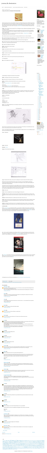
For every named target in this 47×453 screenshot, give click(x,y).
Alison (4, 299)
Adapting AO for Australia (23, 440)
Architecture (30, 442)
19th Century (4, 440)
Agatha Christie (39, 440)
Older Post (33, 432)
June (39, 100)
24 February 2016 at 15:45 (7, 372)
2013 (38, 75)
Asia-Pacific (38, 442)
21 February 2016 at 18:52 (7, 327)
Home (18, 432)
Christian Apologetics (41, 444)
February (39, 81)
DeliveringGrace (6, 286)
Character (15, 444)
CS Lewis (12, 444)
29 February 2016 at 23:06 (7, 428)
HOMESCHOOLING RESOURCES (8, 7)
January (39, 80)
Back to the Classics (27, 443)
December (39, 107)
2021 (38, 113)
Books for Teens (6, 444)
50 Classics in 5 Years (14, 440)
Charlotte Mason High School (28, 444)
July (39, 101)
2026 (38, 119)
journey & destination (9, 3)
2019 (38, 111)
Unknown (5, 315)
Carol (4, 320)
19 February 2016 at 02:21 (7, 317)
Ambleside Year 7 (6, 442)
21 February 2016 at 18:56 (7, 337)
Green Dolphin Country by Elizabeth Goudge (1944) (42, 31)
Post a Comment (5, 430)
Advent (28, 440)
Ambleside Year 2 (26, 441)
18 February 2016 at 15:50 (7, 312)
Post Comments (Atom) (8, 433)
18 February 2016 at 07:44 (7, 307)
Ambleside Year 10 (11, 441)
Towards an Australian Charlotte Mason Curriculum (18, 7)
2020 (38, 112)
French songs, (9, 85)
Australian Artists (42, 442)
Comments (39, 134)
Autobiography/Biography (22, 443)
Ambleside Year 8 (11, 442)
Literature (26, 447)
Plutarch (7, 147)
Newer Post (3, 432)
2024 (38, 117)
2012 (38, 74)
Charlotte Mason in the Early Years (35, 444)
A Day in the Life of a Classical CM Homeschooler (41, 92)
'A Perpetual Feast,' (25, 33)
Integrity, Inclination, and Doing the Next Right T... (41, 89)
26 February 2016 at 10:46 (7, 380)
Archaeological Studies (26, 442)
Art (32, 442)
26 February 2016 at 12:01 (7, 396)
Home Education (10, 447)
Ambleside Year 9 (16, 442)
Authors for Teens (17, 443)
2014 (38, 76)
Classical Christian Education (16, 282)
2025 (38, 118)
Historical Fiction (5, 447)
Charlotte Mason (22, 444)
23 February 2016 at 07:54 (7, 359)
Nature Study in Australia (12, 448)
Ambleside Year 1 (7, 441)
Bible (39, 443)
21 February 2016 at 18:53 (7, 332)
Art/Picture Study (35, 442)
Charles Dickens (18, 444)
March (39, 96)
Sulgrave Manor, (29, 209)
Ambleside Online (19, 25)
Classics (11, 445)
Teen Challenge (18, 233)
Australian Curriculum (11, 443)
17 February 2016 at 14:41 (7, 302)
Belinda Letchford (6, 362)
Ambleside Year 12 (22, 441)
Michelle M (5, 369)
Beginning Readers (32, 443)
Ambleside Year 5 (10, 282)
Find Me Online (25, 7)
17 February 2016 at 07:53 (7, 296)
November (39, 106)
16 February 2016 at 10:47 (7, 290)
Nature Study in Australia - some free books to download (42, 48)
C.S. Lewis (10, 444)
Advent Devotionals (31, 440)
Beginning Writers (36, 443)
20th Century (8, 440)
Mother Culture (42, 447)
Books (41, 443)
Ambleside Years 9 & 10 (21, 442)
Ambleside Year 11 (6, 282)
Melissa (5, 351)
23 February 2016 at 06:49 (7, 348)
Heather (5, 305)
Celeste (5, 310)
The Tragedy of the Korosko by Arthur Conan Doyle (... (40, 83)
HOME (2, 7)
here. (13, 256)
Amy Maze (5, 345)
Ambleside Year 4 (35, 441)
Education (20, 282)
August (39, 102)
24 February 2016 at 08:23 (7, 366)
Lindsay (5, 293)
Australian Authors (5, 443)
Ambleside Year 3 (30, 441)
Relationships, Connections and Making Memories (40, 94)
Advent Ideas (35, 440)
